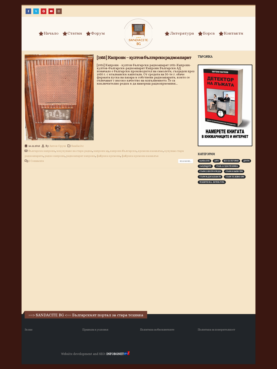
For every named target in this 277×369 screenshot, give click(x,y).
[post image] (59, 97)
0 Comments (36, 160)
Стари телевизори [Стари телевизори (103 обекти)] (234, 177)
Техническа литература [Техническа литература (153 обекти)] (211, 182)
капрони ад (101, 150)
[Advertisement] (226, 247)
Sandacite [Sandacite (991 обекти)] (204, 161)
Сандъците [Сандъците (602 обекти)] (205, 166)
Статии (72, 33)
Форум (95, 33)
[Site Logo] (138, 34)
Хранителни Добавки (144, 354)
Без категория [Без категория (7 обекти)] (231, 161)
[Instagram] (59, 11)
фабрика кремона (108, 155)
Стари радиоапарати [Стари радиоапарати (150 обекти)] (210, 177)
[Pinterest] (43, 11)
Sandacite (77, 145)
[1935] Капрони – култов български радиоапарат (144, 57)
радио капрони (55, 155)
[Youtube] (51, 11)
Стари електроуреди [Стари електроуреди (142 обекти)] (210, 171)
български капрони (41, 150)
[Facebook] (28, 11)
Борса (206, 33)
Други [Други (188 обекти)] (246, 161)
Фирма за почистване (174, 354)
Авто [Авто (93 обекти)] (216, 161)
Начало (48, 33)
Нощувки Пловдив (202, 354)
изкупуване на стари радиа (74, 150)
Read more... (185, 161)
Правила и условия (95, 329)
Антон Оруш (57, 145)
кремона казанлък (150, 150)
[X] (36, 11)
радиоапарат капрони (80, 155)
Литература (179, 33)
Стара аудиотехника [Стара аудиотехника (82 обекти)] (227, 166)
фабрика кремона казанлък (140, 155)
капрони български (123, 150)
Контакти (231, 33)
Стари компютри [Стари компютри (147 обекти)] (234, 171)
